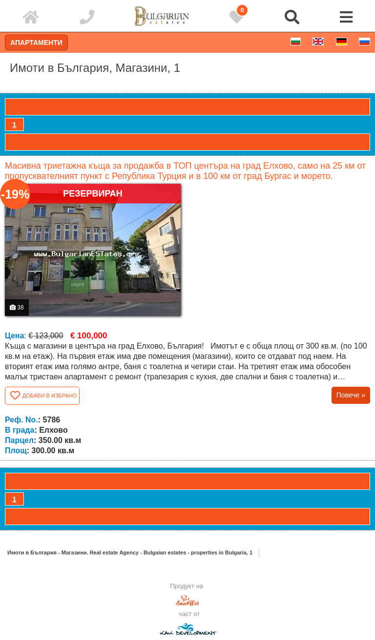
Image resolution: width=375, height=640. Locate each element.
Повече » (350, 395)
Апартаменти (36, 42)
